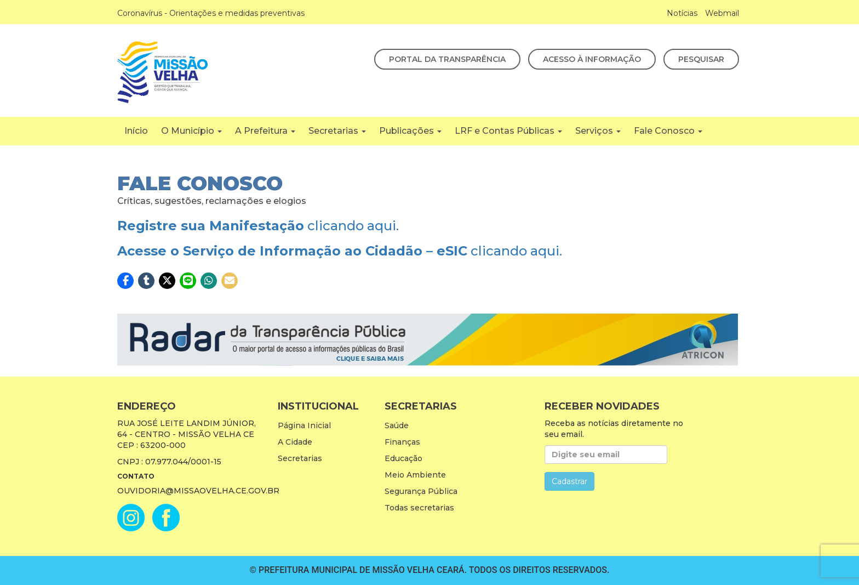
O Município (191, 131)
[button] (125, 280)
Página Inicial (304, 425)
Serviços (598, 131)
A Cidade (295, 442)
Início (136, 131)
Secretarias (337, 131)
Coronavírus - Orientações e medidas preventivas (211, 13)
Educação (403, 458)
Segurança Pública (421, 491)
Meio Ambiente (415, 475)
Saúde (397, 425)
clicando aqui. (258, 226)
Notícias (682, 13)
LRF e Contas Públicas (508, 131)
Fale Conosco (668, 131)
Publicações (410, 131)
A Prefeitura (265, 131)
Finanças (402, 442)
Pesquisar (701, 59)
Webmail (722, 13)
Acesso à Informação (592, 59)
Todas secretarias (419, 508)
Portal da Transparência (447, 59)
